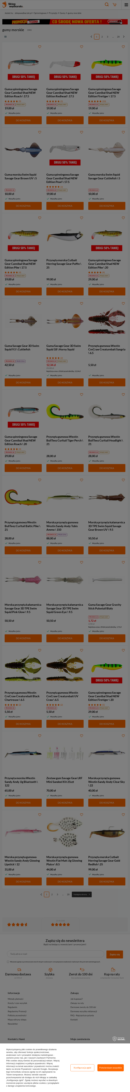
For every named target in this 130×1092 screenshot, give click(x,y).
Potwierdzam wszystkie (110, 1067)
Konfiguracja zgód (82, 1067)
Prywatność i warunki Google (34, 1069)
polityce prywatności (36, 1063)
